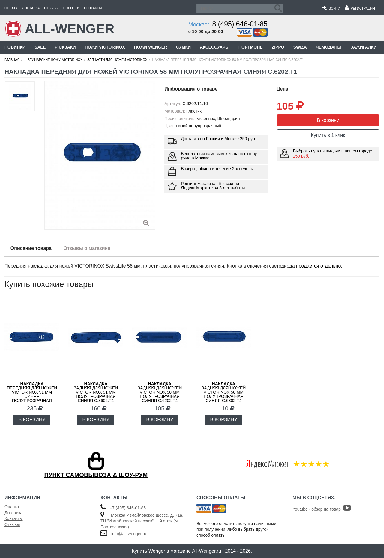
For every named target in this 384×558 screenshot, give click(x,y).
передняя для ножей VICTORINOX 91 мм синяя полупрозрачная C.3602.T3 (32, 394)
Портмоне (250, 47)
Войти (331, 8)
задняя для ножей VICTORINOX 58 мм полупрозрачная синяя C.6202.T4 (160, 392)
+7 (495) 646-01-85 (128, 508)
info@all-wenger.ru (128, 533)
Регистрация (360, 8)
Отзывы (51, 8)
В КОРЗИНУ (32, 419)
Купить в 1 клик (328, 135)
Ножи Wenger (150, 47)
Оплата (11, 8)
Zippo (278, 47)
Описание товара (31, 248)
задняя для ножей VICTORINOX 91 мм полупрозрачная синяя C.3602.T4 (96, 392)
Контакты (93, 8)
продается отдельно (318, 265)
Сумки (183, 47)
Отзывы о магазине (87, 248)
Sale (40, 47)
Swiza (300, 47)
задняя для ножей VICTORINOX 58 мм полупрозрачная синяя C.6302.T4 (224, 392)
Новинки (15, 47)
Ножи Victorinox (105, 47)
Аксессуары (215, 47)
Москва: (198, 24)
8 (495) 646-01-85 (240, 24)
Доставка (31, 8)
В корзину (328, 120)
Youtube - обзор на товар (321, 509)
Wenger (156, 551)
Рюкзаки (65, 47)
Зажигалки (363, 47)
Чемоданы (328, 47)
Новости (71, 8)
